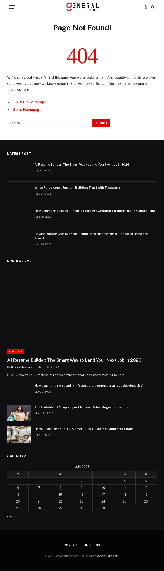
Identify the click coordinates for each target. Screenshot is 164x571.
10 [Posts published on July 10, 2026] (103, 487)
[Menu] (12, 7)
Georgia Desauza (21, 367)
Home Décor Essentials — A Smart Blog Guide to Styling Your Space (84, 429)
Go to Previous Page (29, 102)
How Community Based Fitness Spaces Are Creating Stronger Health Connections (95, 211)
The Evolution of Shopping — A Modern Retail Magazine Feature (81, 407)
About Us (92, 545)
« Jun (10, 516)
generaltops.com (107, 556)
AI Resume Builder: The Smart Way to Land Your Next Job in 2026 (82, 164)
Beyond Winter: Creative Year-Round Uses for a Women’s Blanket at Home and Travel (91, 236)
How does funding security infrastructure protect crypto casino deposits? (89, 385)
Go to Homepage (27, 109)
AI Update (15, 351)
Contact (71, 545)
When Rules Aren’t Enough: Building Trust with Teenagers (78, 187)
